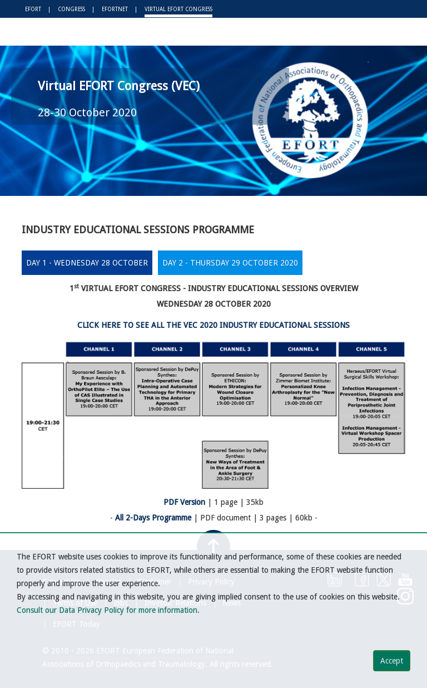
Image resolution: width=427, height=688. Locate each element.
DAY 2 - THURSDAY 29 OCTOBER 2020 (230, 262)
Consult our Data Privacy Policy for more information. (108, 610)
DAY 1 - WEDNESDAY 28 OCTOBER (87, 262)
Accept (391, 660)
